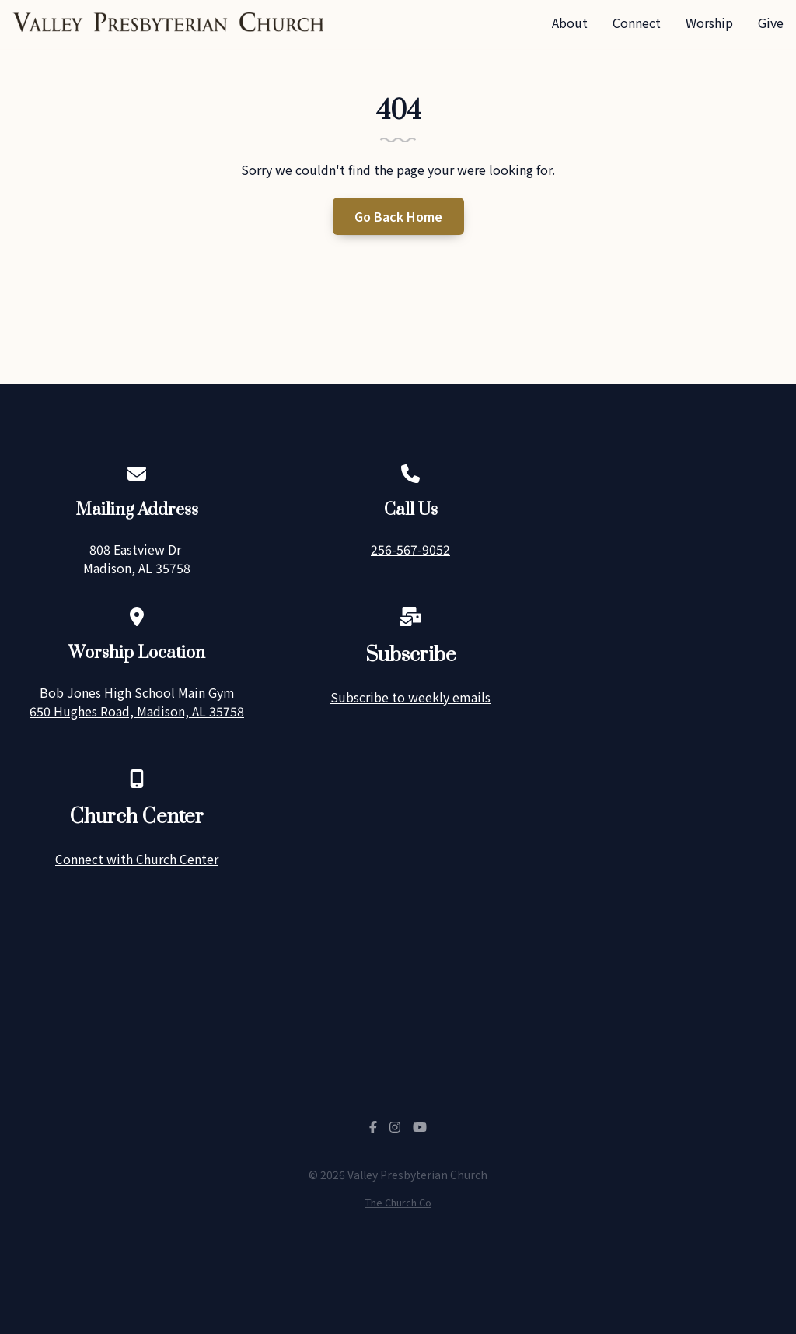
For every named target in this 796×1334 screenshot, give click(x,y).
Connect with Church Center (136, 858)
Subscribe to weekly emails (410, 697)
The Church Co (398, 1202)
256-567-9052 (410, 549)
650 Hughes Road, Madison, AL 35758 (137, 711)
